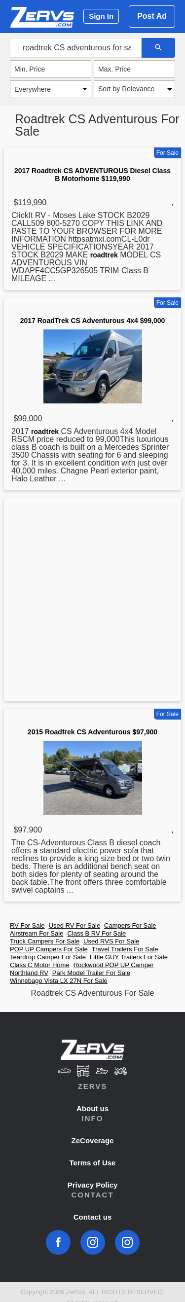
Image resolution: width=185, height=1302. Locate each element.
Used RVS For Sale (111, 941)
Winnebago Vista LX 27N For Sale (59, 980)
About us (92, 1108)
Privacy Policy (93, 1185)
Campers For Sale (130, 925)
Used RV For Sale (75, 925)
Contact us (93, 1217)
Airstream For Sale (36, 933)
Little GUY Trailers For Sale (129, 957)
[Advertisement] (92, 601)
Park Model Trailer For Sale (91, 972)
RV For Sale (27, 925)
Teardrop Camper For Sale (48, 957)
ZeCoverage (93, 1140)
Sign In (101, 16)
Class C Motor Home (40, 965)
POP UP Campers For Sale (49, 949)
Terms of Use (93, 1162)
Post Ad (152, 16)
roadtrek (104, 255)
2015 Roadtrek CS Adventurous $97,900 (92, 732)
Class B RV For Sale (96, 933)
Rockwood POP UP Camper (114, 965)
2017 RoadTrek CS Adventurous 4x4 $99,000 (92, 321)
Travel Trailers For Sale (125, 949)
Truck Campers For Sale (44, 941)
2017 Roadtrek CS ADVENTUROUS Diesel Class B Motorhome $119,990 (92, 174)
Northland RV (29, 972)
